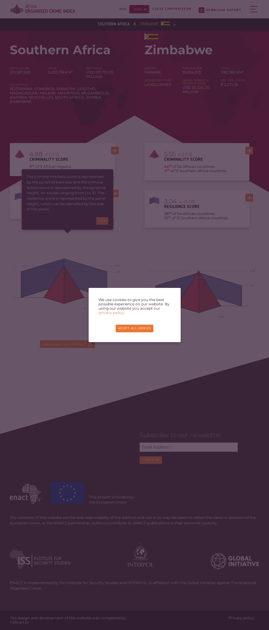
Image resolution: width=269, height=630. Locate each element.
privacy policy (111, 313)
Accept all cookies (134, 328)
